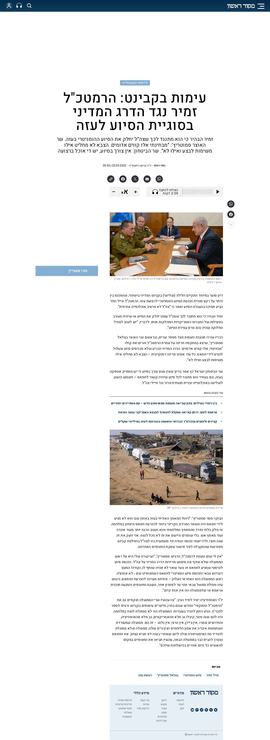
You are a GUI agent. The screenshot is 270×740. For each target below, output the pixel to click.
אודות (146, 704)
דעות (181, 704)
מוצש (164, 704)
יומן (182, 708)
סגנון (164, 712)
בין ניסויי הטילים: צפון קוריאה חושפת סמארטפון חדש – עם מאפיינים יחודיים (164, 403)
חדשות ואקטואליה (135, 82)
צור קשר (144, 700)
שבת (164, 708)
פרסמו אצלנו (125, 700)
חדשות (180, 700)
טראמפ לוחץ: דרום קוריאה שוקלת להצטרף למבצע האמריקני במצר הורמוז (167, 412)
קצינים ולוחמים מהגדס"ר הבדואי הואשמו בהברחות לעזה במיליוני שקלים (167, 421)
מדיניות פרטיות (123, 704)
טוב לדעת (161, 721)
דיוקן (164, 700)
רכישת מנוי (143, 708)
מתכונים (162, 717)
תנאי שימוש (125, 708)
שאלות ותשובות (127, 714)
